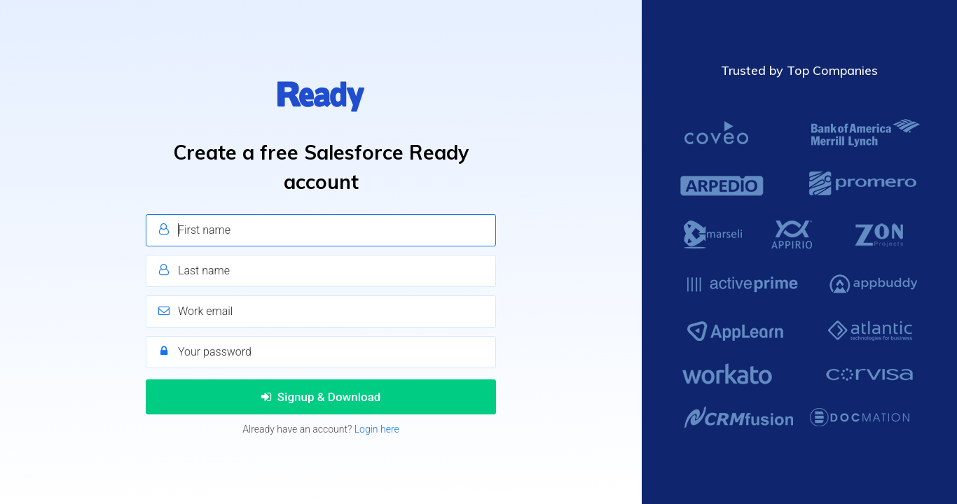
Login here (376, 429)
